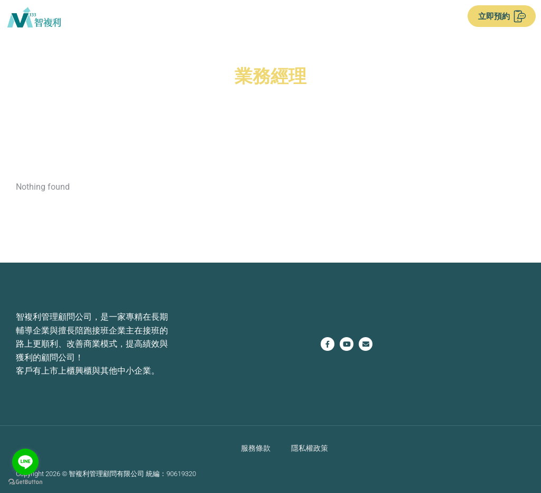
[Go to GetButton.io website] (25, 482)
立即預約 (502, 16)
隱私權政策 (309, 448)
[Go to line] (25, 462)
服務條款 (255, 448)
